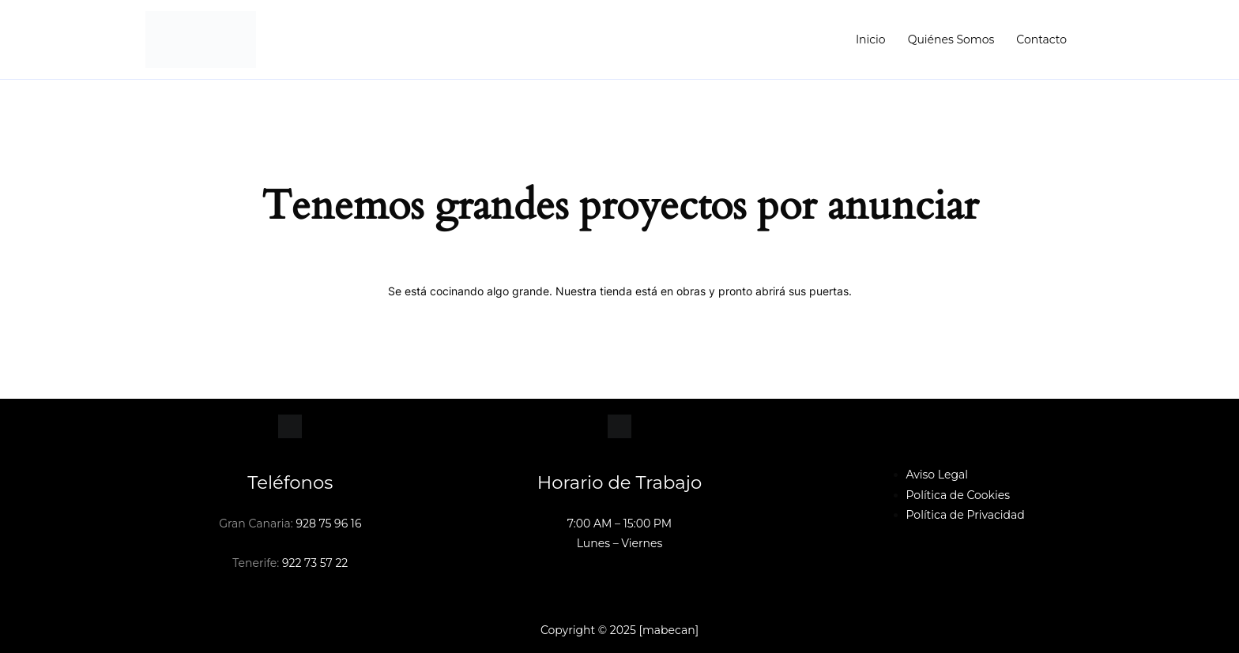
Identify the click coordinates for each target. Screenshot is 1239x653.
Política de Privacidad (965, 515)
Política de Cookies (958, 495)
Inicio (871, 39)
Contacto (1041, 39)
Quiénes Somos (951, 39)
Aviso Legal (937, 474)
